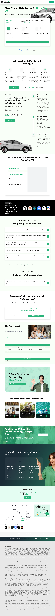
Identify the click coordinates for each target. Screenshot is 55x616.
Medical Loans (32, 472)
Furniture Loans (32, 477)
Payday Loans (10, 466)
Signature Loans (10, 475)
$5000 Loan (21, 477)
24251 (8, 360)
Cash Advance (10, 472)
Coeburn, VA (9, 349)
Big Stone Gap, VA (20, 347)
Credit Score (14, 513)
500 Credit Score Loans (34, 464)
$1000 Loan (21, 470)
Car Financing (15, 511)
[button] (27, 229)
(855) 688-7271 (38, 515)
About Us (37, 2)
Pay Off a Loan (22, 508)
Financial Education (30, 2)
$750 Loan (21, 468)
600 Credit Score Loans (34, 466)
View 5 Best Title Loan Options (17, 384)
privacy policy (7, 601)
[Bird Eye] (34, 50)
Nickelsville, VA (31, 349)
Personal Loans (10, 470)
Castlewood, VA (42, 347)
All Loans (15, 2)
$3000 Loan (21, 475)
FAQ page (19, 115)
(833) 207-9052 (26, 22)
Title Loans (7, 508)
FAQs (27, 511)
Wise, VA (8, 351)
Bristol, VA (30, 347)
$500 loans (21, 466)
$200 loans (21, 464)
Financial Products (22, 2)
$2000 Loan (21, 472)
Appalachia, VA (9, 347)
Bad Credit (9, 477)
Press (27, 519)
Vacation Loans (32, 475)
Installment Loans (10, 468)
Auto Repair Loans (33, 470)
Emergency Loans (10, 464)
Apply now (27, 497)
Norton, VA (41, 349)
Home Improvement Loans (34, 468)
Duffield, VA (19, 349)
